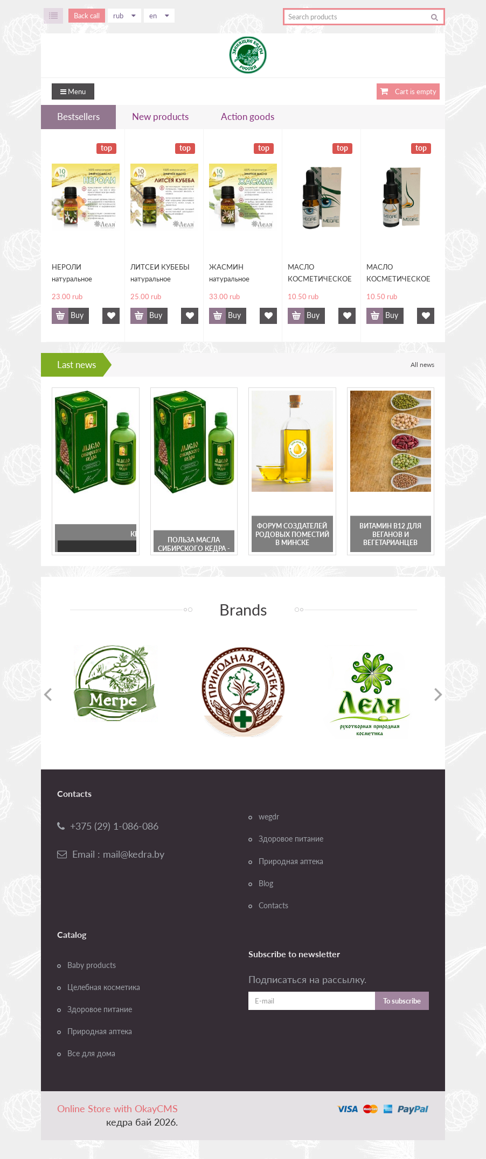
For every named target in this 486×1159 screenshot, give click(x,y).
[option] (115, 683)
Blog (266, 883)
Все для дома (91, 1053)
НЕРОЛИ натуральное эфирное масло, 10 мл (82, 274)
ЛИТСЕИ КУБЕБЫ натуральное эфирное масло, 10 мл (160, 274)
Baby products (91, 965)
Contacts (273, 905)
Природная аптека (291, 861)
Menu (73, 91)
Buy (77, 315)
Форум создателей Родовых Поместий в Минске (292, 534)
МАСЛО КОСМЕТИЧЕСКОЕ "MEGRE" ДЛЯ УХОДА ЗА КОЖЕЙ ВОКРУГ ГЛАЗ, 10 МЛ (320, 274)
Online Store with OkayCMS (117, 1108)
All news (422, 364)
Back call (87, 15)
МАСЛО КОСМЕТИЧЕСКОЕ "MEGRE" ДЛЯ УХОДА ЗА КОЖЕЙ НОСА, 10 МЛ (398, 274)
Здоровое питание (291, 839)
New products (160, 116)
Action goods (247, 116)
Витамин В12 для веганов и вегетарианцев (390, 534)
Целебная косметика (103, 987)
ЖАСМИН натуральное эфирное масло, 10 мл (239, 274)
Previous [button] (48, 694)
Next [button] (438, 694)
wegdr (269, 816)
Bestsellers (78, 116)
